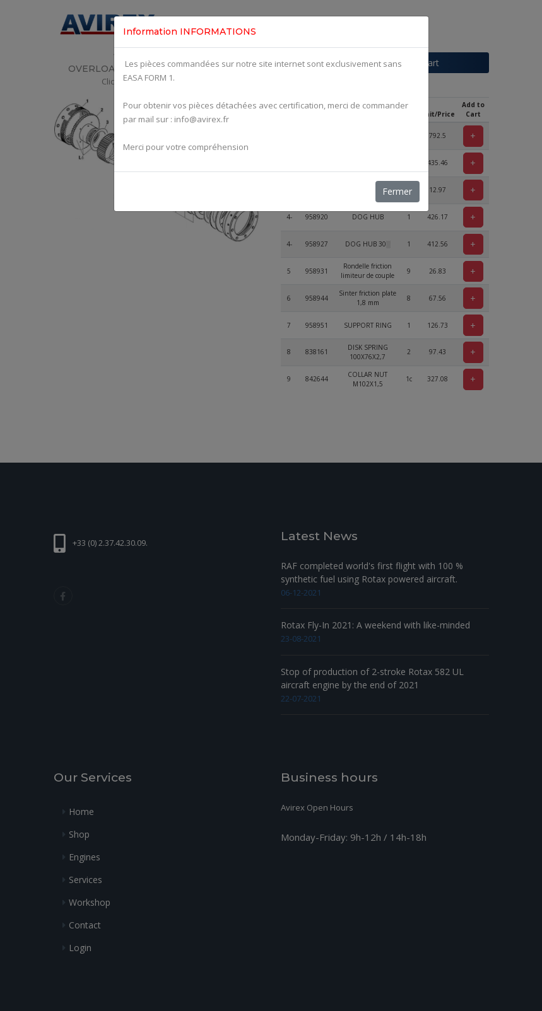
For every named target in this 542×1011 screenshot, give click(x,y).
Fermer (397, 191)
